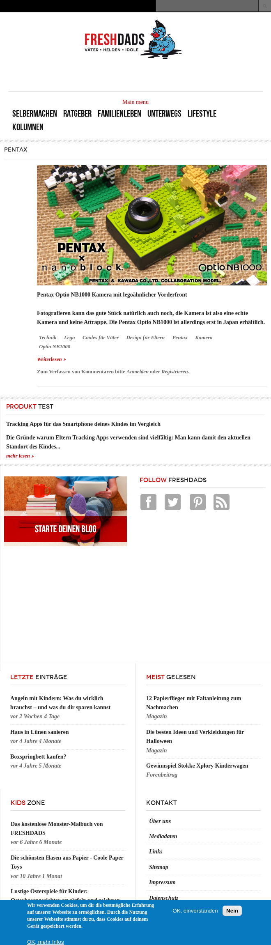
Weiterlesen (51, 358)
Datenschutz (164, 898)
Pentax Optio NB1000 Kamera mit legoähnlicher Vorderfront (112, 295)
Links (156, 851)
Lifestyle (202, 113)
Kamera (203, 337)
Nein (232, 911)
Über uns (160, 821)
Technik (47, 337)
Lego (69, 337)
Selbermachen (34, 113)
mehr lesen (18, 456)
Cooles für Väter (101, 337)
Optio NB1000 (54, 346)
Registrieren (174, 372)
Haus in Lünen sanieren (39, 732)
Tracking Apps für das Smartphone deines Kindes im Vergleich (83, 424)
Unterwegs (164, 113)
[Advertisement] (167, 74)
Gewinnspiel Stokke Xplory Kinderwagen (197, 766)
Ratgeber (77, 113)
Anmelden (137, 372)
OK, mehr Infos (45, 942)
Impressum (162, 882)
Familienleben (119, 113)
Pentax (180, 337)
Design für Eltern (145, 337)
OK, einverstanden (195, 911)
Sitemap (158, 867)
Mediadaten (163, 836)
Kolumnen (28, 127)
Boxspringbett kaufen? (38, 757)
